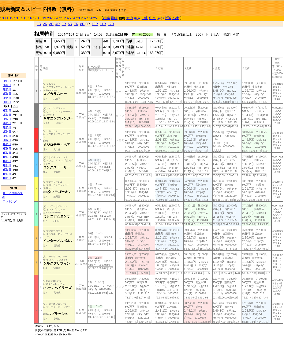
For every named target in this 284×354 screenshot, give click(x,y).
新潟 (129, 18)
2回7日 (7, 119)
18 (39, 18)
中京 (152, 18)
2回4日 (7, 131)
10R (95, 24)
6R (70, 24)
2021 (59, 18)
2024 (85, 18)
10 (2, 18)
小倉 (175, 18)
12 (11, 18)
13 (16, 18)
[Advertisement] (13, 46)
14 (21, 18)
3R (51, 24)
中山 (145, 18)
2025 (93, 18)
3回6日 (7, 89)
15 (25, 18)
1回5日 (7, 161)
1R (39, 24)
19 (44, 18)
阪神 (168, 18)
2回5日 (7, 127)
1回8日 (7, 148)
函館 (114, 18)
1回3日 (7, 169)
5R (64, 24)
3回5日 (7, 93)
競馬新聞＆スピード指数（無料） (38, 9)
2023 (76, 18)
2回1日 (7, 144)
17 (35, 18)
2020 (51, 18)
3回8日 (7, 81)
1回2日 (7, 173)
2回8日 (7, 114)
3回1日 (7, 110)
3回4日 (7, 97)
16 (30, 18)
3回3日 (7, 102)
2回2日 (7, 140)
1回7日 (7, 152)
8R (82, 24)
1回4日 (7, 165)
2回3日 (7, 135)
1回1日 (7, 178)
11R (103, 24)
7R (76, 24)
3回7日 (7, 85)
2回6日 (7, 123)
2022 (68, 18)
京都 (160, 18)
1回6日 (7, 157)
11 (6, 18)
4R (57, 24)
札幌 (106, 18)
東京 (137, 18)
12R (111, 24)
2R (45, 24)
